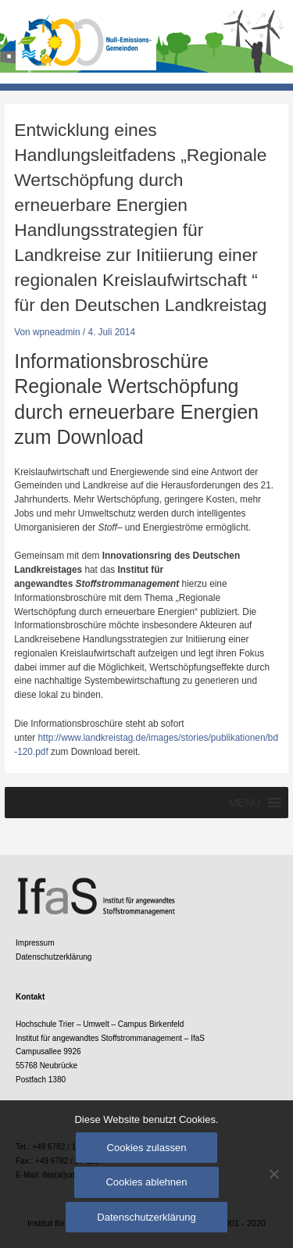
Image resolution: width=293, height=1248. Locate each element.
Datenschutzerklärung (53, 957)
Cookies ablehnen (146, 1182)
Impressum (35, 943)
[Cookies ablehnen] (273, 1174)
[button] (244, 802)
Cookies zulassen (147, 1147)
